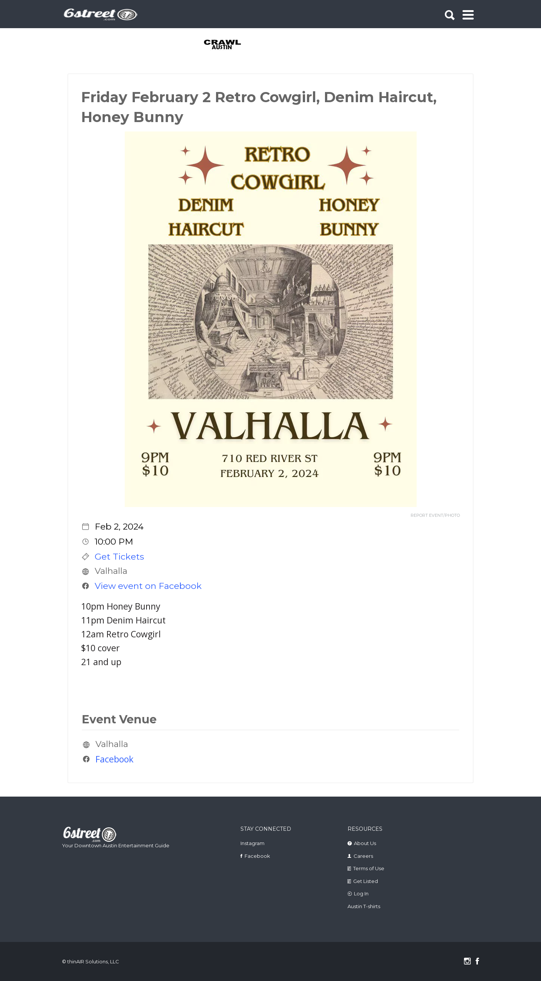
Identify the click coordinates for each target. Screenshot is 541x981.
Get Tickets (119, 556)
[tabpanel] (227, 45)
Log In (361, 893)
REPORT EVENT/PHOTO (435, 515)
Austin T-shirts (364, 906)
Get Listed (365, 881)
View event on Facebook (148, 586)
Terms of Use (368, 868)
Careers (363, 856)
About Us (365, 843)
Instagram (252, 843)
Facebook (114, 759)
